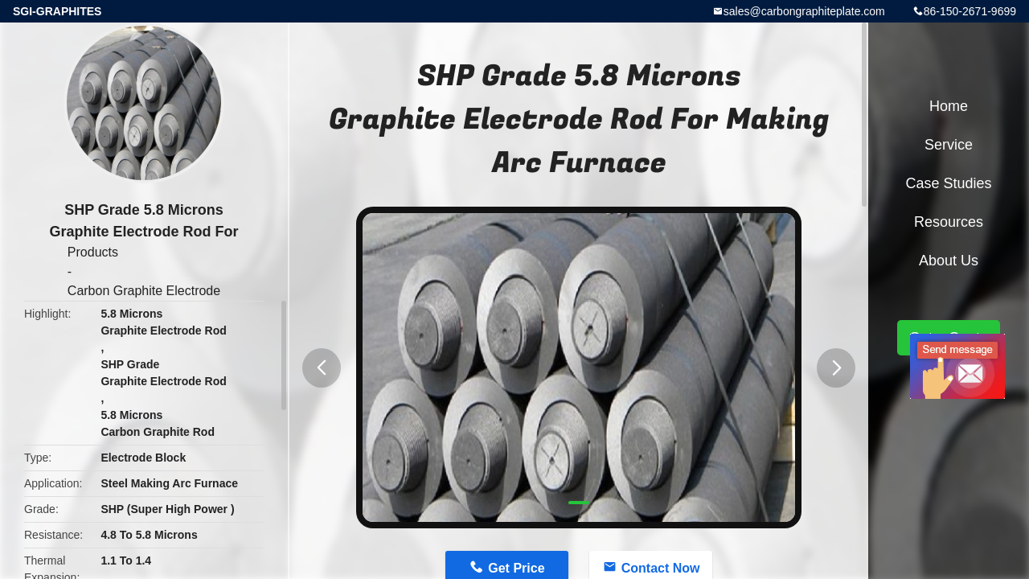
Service (948, 145)
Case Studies (948, 183)
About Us (948, 261)
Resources (948, 222)
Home (948, 106)
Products (93, 252)
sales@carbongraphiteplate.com (804, 11)
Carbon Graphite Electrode (144, 291)
